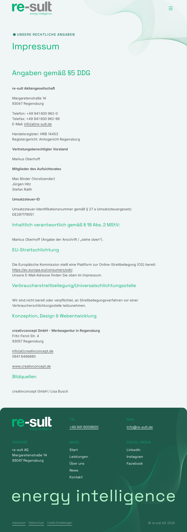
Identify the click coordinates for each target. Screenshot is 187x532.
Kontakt (76, 477)
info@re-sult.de (140, 427)
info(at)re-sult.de (38, 125)
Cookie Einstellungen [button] (59, 522)
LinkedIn (133, 450)
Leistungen (78, 456)
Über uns (76, 463)
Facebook (135, 463)
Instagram (135, 456)
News (73, 470)
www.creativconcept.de (31, 367)
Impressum (19, 522)
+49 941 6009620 (84, 427)
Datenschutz (36, 522)
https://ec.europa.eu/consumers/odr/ (42, 271)
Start (73, 450)
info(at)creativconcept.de (32, 352)
